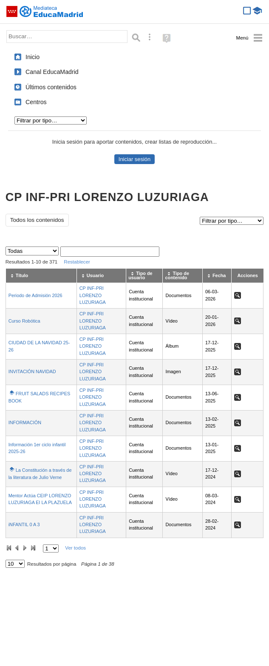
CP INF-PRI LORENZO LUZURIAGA (92, 295)
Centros (36, 102)
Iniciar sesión (134, 159)
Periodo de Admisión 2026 (35, 295)
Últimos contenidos (50, 87)
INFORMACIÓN (24, 422)
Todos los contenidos (37, 220)
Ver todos (75, 547)
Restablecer (77, 261)
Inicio (32, 57)
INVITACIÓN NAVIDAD (32, 371)
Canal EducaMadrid (52, 71)
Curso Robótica (24, 320)
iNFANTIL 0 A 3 (24, 524)
